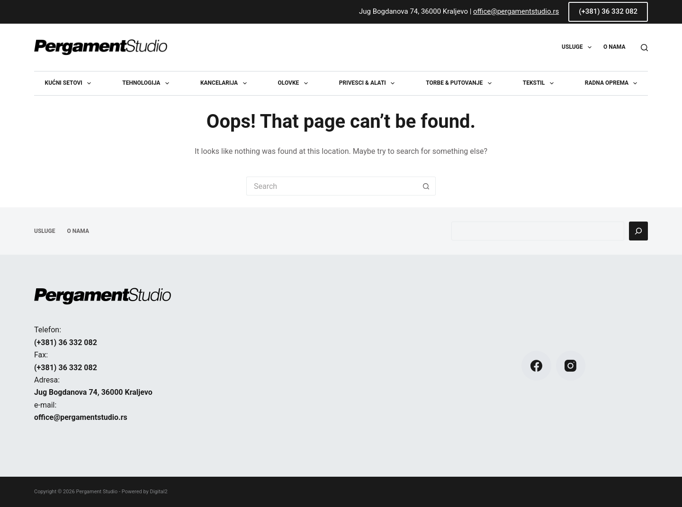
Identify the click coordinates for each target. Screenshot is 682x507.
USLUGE (578, 47)
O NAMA (614, 47)
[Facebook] (536, 366)
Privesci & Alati (368, 83)
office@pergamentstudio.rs (516, 11)
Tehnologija (147, 83)
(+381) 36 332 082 (608, 11)
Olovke (295, 83)
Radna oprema (613, 83)
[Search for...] (331, 186)
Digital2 (158, 492)
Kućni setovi (70, 83)
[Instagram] (571, 366)
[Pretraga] (638, 231)
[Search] (644, 47)
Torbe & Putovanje (460, 83)
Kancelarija (225, 83)
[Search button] (426, 186)
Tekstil (540, 83)
